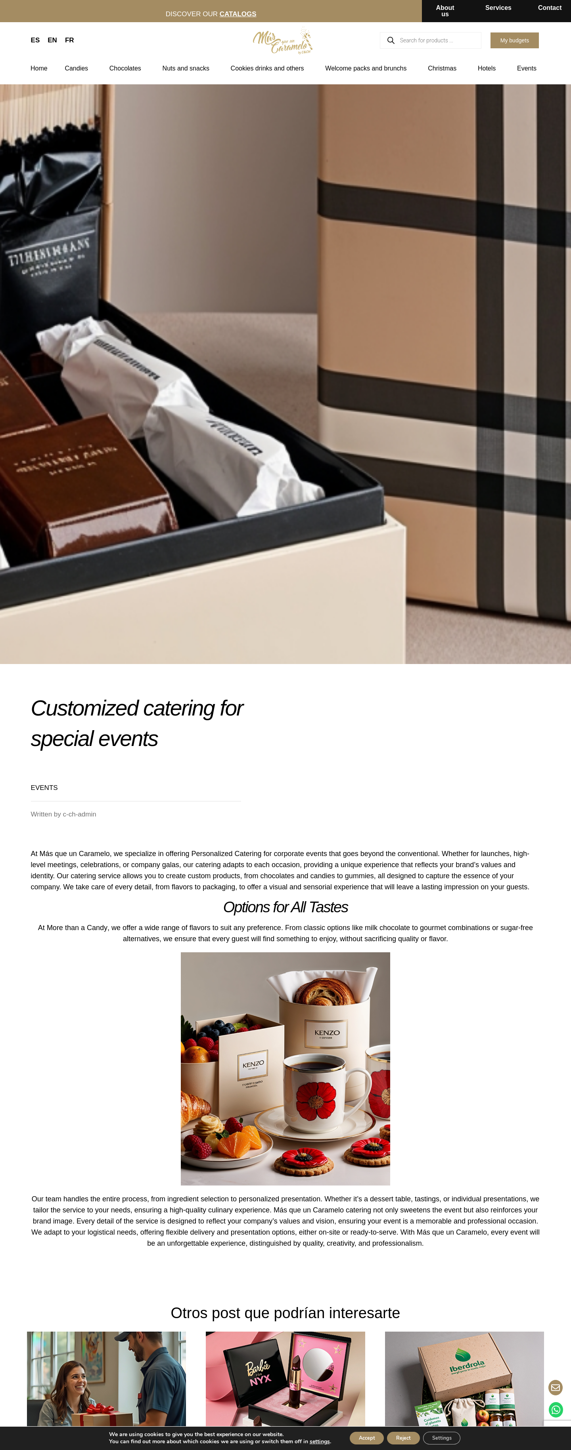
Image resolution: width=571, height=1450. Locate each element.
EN (52, 40)
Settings (448, 1437)
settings (309, 1441)
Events (528, 68)
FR (69, 40)
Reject (403, 1437)
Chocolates (127, 68)
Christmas (444, 68)
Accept (359, 1437)
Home (39, 68)
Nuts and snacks (188, 68)
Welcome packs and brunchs (367, 68)
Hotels (489, 68)
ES (35, 40)
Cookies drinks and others (269, 68)
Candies (78, 68)
